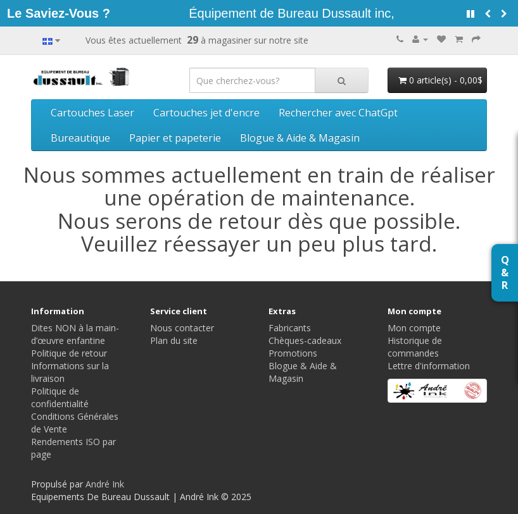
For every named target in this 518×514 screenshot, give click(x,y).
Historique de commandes (415, 346)
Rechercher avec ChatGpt (338, 112)
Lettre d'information (429, 366)
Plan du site (174, 340)
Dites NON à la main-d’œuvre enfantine (75, 334)
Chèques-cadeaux (304, 340)
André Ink (104, 484)
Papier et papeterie (175, 138)
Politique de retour (69, 353)
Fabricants (289, 328)
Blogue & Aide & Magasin (300, 138)
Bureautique (80, 138)
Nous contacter (182, 328)
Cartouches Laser (92, 112)
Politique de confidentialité (60, 397)
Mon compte (414, 328)
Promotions (292, 353)
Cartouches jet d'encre (206, 112)
